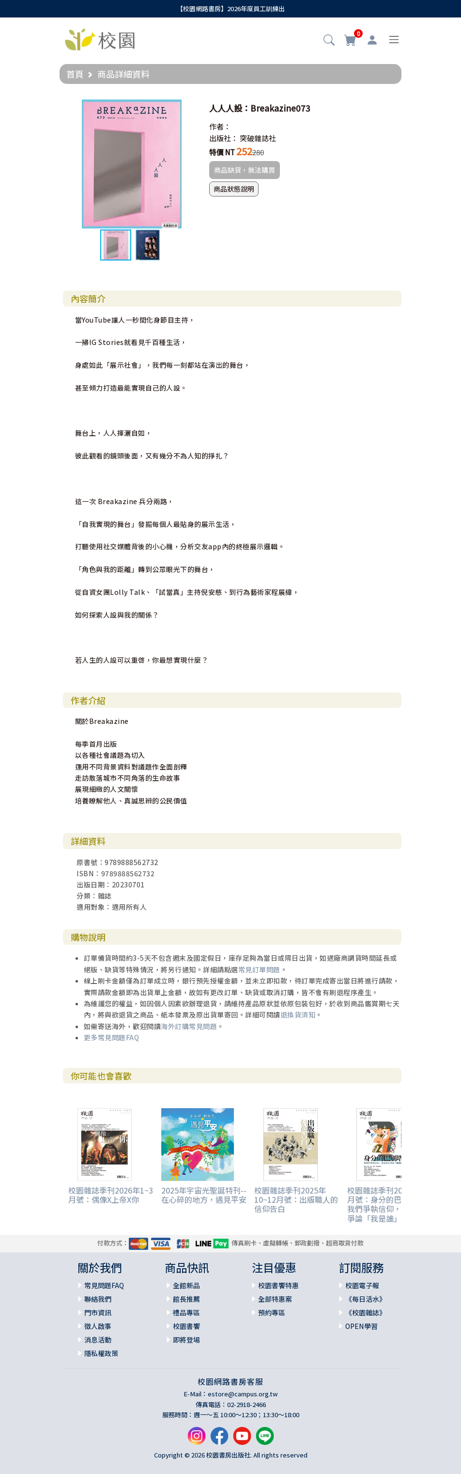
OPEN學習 (361, 1326)
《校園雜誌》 (365, 1312)
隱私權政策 (101, 1353)
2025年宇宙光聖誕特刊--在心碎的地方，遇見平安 (203, 1194)
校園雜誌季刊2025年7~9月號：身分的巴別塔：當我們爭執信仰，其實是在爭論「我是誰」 (389, 1204)
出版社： (223, 138)
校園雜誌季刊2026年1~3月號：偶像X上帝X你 (110, 1194)
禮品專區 (186, 1312)
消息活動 (97, 1339)
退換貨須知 (298, 1014)
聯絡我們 (97, 1299)
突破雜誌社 (258, 138)
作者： (220, 126)
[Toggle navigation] (394, 39)
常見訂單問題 (259, 969)
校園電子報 (362, 1285)
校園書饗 (186, 1326)
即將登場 (186, 1339)
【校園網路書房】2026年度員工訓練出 (231, 8)
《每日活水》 (365, 1299)
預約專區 (271, 1312)
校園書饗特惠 (278, 1285)
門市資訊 (97, 1312)
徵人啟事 (97, 1326)
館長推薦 (186, 1299)
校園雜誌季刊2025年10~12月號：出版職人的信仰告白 (296, 1199)
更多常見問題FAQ (111, 1037)
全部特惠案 (275, 1299)
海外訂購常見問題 (189, 1026)
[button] (329, 41)
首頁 (75, 73)
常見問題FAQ (104, 1285)
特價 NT (222, 152)
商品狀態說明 (234, 189)
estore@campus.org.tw (243, 1393)
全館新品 (186, 1285)
